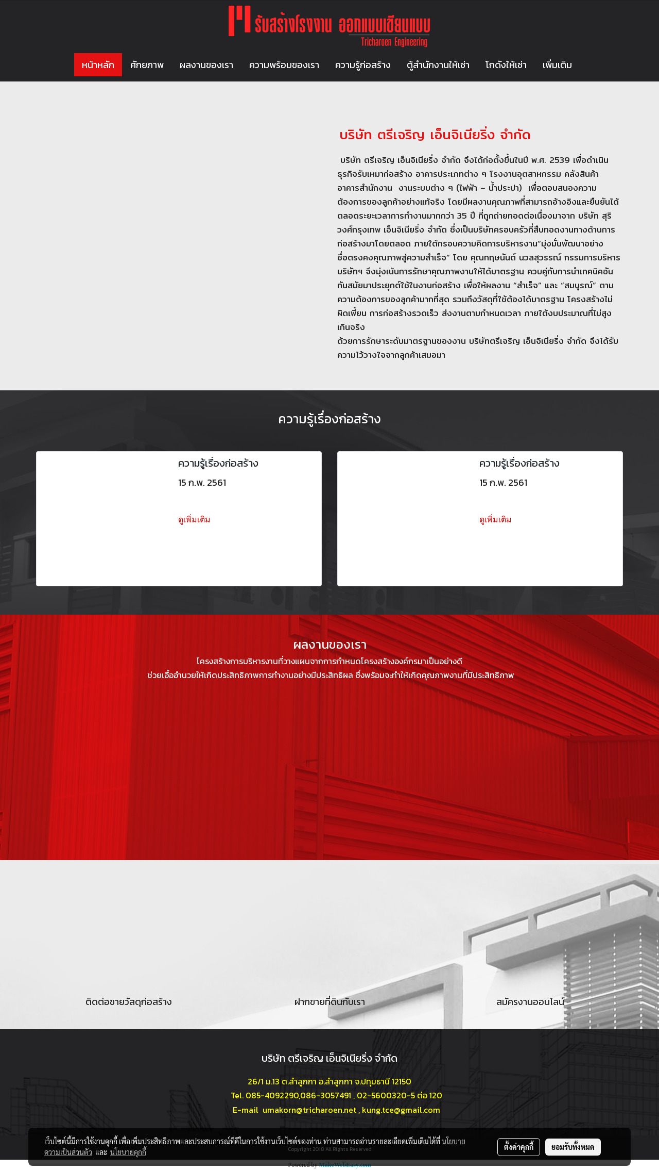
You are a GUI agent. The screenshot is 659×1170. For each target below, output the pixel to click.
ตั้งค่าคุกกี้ (518, 1146)
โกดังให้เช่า (506, 65)
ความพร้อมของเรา (284, 65)
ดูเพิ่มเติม (195, 519)
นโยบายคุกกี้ (128, 1152)
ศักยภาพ (147, 65)
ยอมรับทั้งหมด (573, 1146)
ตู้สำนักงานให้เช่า (438, 65)
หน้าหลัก (98, 65)
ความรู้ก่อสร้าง (363, 65)
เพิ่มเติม (557, 65)
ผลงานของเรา (206, 65)
